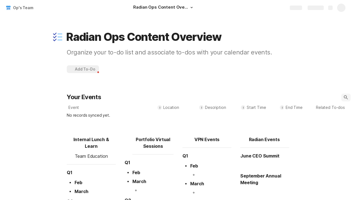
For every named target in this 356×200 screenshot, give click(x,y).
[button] (191, 7)
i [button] (159, 107)
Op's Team (23, 7)
